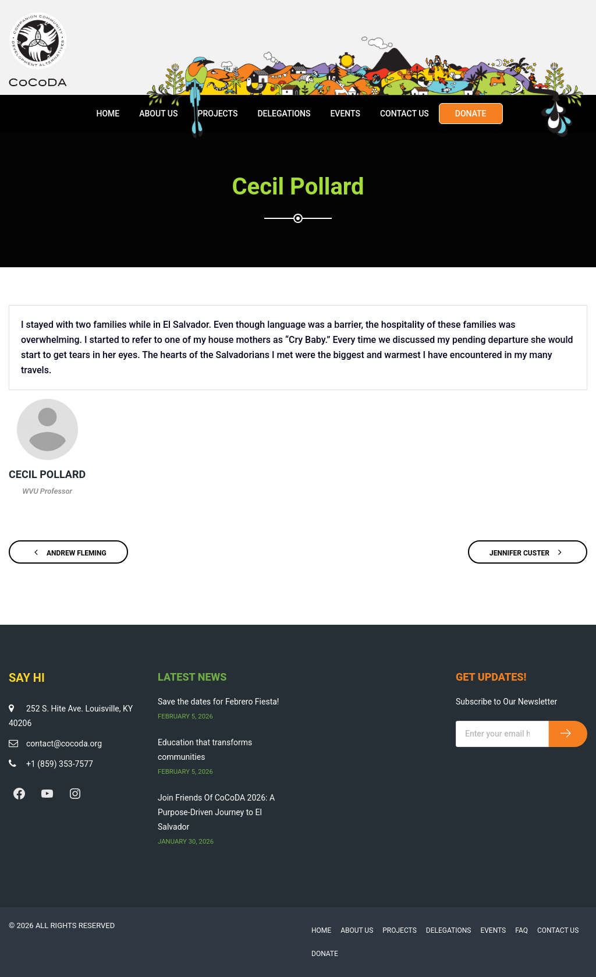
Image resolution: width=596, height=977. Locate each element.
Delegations (283, 113)
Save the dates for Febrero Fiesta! (218, 701)
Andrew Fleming (68, 552)
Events (345, 113)
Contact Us (404, 113)
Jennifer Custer (527, 552)
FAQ (521, 930)
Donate (471, 113)
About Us (158, 113)
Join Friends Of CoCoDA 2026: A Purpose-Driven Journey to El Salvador (216, 812)
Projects (217, 113)
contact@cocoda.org (64, 743)
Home (107, 113)
